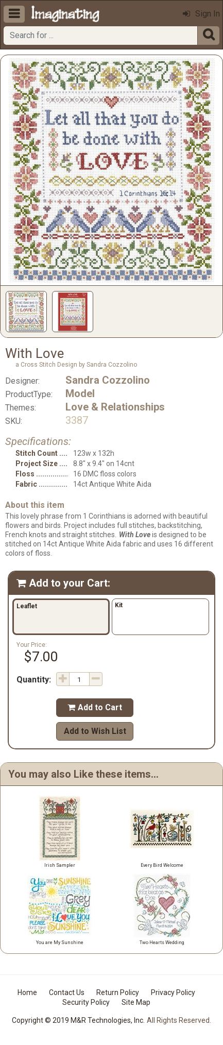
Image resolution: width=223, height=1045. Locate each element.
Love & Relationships (115, 407)
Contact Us (66, 992)
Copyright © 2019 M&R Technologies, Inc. (78, 1020)
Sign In (201, 14)
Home (27, 992)
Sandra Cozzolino (107, 380)
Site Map (136, 1002)
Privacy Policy (173, 992)
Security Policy (86, 1002)
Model (80, 393)
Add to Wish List (95, 731)
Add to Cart (94, 707)
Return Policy (117, 992)
